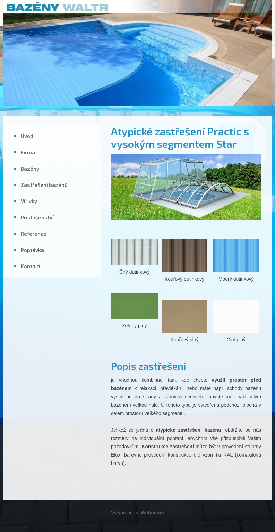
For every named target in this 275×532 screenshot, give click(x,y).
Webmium (152, 512)
